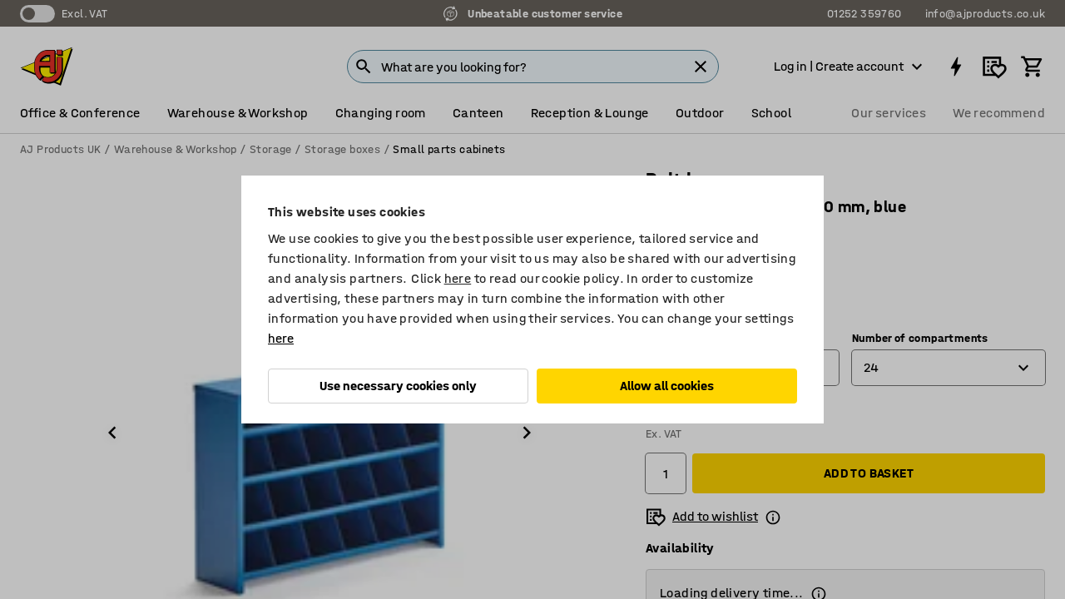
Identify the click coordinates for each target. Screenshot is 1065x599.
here (458, 278)
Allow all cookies (667, 386)
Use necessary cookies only (398, 386)
